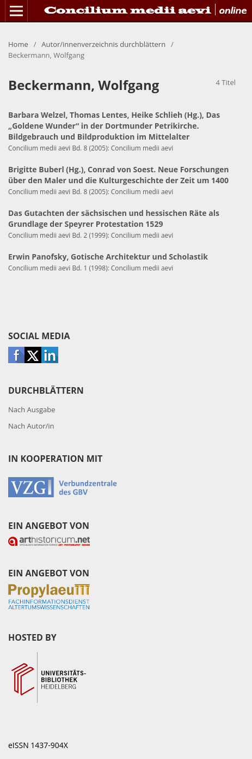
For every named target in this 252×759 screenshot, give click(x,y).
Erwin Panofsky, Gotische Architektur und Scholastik (108, 256)
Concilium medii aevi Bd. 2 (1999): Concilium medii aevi (90, 235)
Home (18, 44)
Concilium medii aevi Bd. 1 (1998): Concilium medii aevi (90, 267)
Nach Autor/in (31, 426)
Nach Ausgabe (32, 409)
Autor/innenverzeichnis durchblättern (103, 44)
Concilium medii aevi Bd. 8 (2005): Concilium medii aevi (90, 147)
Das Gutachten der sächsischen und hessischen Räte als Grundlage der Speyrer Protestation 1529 (113, 218)
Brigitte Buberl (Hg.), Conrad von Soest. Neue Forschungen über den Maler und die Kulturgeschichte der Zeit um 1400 (118, 174)
